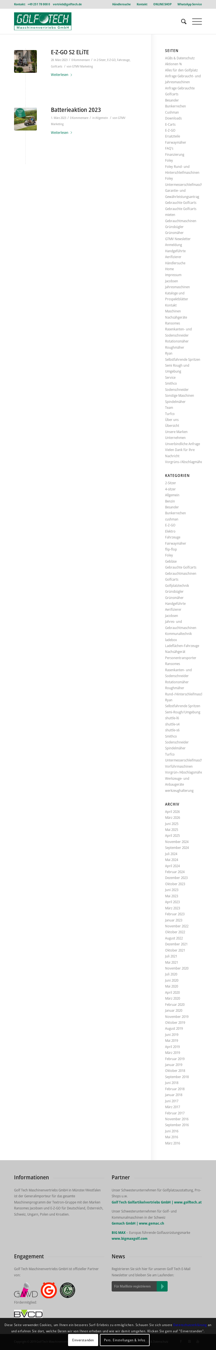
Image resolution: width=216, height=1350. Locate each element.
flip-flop (171, 549)
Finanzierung (174, 154)
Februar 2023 (174, 913)
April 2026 (172, 811)
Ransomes (172, 323)
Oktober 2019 (175, 1022)
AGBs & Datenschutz (180, 57)
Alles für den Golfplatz (181, 70)
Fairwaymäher (175, 142)
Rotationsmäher (177, 341)
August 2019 (174, 1028)
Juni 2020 (171, 980)
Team (169, 407)
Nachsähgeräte (176, 317)
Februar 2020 (174, 1004)
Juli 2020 (171, 974)
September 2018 (177, 1076)
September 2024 (177, 847)
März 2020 (172, 998)
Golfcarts (56, 66)
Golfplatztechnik (177, 585)
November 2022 (176, 925)
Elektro (170, 531)
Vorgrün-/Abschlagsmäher (184, 772)
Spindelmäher (175, 401)
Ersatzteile (172, 136)
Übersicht (172, 425)
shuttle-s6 (172, 730)
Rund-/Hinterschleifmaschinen (187, 694)
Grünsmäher (174, 232)
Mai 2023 (171, 895)
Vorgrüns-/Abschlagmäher (184, 461)
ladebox (171, 639)
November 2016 (176, 1118)
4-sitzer (170, 489)
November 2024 (176, 841)
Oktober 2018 (175, 1070)
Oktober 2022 (175, 931)
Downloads (173, 118)
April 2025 (172, 835)
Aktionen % (173, 63)
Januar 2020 (173, 1010)
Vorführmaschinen (179, 766)
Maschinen (173, 311)
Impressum (173, 274)
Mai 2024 (171, 859)
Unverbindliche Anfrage (182, 443)
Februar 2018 (174, 1088)
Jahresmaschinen (177, 286)
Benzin (170, 501)
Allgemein (101, 118)
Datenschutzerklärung (190, 1324)
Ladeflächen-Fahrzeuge (182, 645)
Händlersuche (121, 4)
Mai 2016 (171, 1136)
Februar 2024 (174, 871)
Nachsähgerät (175, 651)
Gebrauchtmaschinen (180, 220)
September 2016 (177, 1124)
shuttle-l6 (172, 717)
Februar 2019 (174, 1058)
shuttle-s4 (172, 724)
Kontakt (142, 4)
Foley (169, 160)
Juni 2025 (171, 823)
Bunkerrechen (175, 106)
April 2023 (172, 901)
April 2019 (172, 1046)
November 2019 (176, 1016)
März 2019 (172, 1052)
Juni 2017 (171, 1100)
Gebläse (171, 561)
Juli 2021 (171, 956)
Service (170, 377)
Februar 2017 (174, 1112)
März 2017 (172, 1106)
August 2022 (174, 938)
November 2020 (176, 968)
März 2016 (172, 1143)
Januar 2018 (173, 1094)
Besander (172, 100)
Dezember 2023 (176, 877)
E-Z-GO (111, 60)
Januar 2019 (173, 1064)
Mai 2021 (171, 962)
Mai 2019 (171, 1040)
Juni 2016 (171, 1130)
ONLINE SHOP (162, 4)
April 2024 (172, 865)
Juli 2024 (171, 853)
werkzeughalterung (179, 790)
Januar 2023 (173, 920)
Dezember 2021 (176, 943)
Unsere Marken (176, 431)
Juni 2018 (171, 1082)
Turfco (170, 413)
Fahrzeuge (123, 60)
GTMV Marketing (82, 66)
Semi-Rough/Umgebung (182, 712)
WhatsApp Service (189, 4)
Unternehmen (175, 437)
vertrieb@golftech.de (67, 4)
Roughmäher (174, 347)
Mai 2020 (171, 986)
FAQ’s (169, 148)
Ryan (168, 353)
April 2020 (172, 992)
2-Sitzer (101, 60)
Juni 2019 (171, 1034)
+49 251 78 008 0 (39, 4)
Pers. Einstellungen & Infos (124, 1340)
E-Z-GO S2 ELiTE (70, 52)
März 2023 (172, 907)
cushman (171, 519)
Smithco (171, 383)
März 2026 (172, 817)
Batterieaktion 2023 (76, 110)
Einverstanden (83, 1340)
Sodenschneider (177, 389)
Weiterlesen (62, 74)
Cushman (172, 112)
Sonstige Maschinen (179, 395)
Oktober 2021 (175, 950)
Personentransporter (180, 657)
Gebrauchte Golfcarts (180, 202)
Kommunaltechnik (178, 633)
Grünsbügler (174, 226)
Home (169, 268)
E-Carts (170, 124)
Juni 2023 (171, 889)
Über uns (172, 419)
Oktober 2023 (175, 883)
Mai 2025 (171, 829)
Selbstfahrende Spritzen (182, 359)
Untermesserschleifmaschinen (187, 760)
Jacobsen (171, 280)
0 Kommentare (80, 60)
